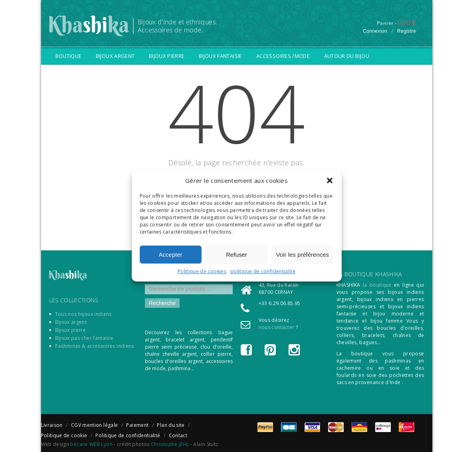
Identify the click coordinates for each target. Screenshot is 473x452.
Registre (406, 31)
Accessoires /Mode (283, 55)
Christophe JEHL (170, 444)
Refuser (236, 254)
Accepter (170, 254)
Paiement (137, 425)
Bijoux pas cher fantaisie (84, 338)
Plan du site (170, 425)
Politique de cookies (202, 271)
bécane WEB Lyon (91, 444)
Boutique (68, 55)
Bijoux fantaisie (220, 55)
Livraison (52, 425)
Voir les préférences (302, 254)
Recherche (162, 303)
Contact (178, 435)
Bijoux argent (115, 55)
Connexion (375, 31)
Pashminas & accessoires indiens (94, 346)
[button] (330, 180)
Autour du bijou (346, 55)
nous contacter (277, 327)
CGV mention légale (94, 425)
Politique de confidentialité (127, 435)
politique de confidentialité (262, 271)
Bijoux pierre (167, 55)
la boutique (377, 285)
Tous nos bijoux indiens (83, 314)
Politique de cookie (64, 435)
